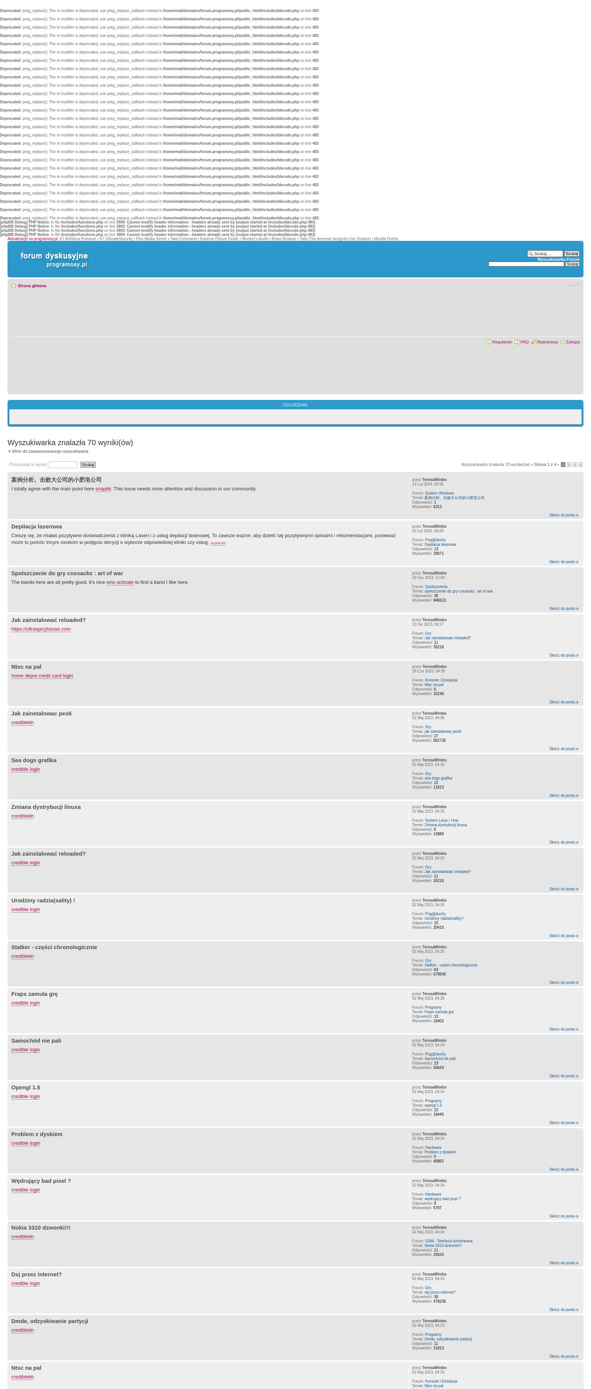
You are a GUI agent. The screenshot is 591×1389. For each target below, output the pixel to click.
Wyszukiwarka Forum (558, 259)
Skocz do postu (562, 515)
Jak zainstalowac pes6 (41, 713)
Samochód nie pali (36, 1040)
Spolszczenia (436, 587)
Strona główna (32, 285)
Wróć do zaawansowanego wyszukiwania (50, 451)
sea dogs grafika (438, 778)
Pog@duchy (435, 540)
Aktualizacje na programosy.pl (33, 239)
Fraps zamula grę (34, 994)
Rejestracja (547, 342)
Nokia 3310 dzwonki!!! (40, 1227)
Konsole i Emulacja (441, 680)
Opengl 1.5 (25, 1087)
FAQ (525, 342)
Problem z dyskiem (37, 1134)
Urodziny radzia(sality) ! (43, 900)
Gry (428, 633)
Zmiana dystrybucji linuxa (46, 807)
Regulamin (502, 342)
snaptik (103, 489)
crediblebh (22, 722)
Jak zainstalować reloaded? (48, 620)
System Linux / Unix (441, 820)
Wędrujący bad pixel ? (41, 1181)
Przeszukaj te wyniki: (43, 464)
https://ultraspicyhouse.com (41, 629)
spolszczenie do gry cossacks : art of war (458, 591)
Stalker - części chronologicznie (54, 947)
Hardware (433, 1148)
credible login (25, 769)
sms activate (120, 582)
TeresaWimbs (435, 480)
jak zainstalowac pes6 (442, 731)
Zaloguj (573, 342)
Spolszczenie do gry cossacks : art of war (67, 573)
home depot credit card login (42, 675)
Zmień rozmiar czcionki (574, 284)
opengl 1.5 (433, 1105)
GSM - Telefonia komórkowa (448, 1241)
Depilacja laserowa (36, 526)
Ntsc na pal (26, 666)
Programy (433, 1007)
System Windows (439, 493)
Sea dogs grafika (34, 760)
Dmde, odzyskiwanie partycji (49, 1321)
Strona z (545, 464)
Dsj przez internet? (36, 1274)
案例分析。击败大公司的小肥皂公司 (56, 479)
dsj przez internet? (439, 1292)
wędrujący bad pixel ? (442, 1199)
